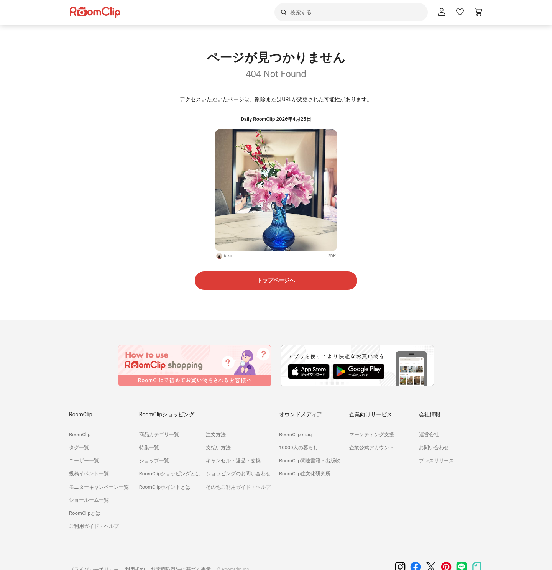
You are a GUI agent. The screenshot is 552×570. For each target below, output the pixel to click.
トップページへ (276, 280)
